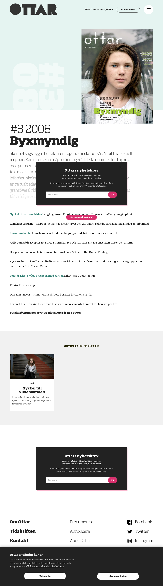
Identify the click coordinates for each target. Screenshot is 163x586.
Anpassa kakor (118, 576)
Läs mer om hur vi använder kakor (47, 566)
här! (51, 313)
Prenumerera (128, 10)
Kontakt (19, 541)
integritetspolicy (98, 471)
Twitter (142, 532)
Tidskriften (23, 532)
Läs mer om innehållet (81, 217)
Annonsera (80, 532)
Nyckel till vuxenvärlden (26, 214)
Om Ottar (20, 522)
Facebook (143, 522)
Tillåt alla (45, 576)
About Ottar (80, 541)
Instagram (144, 541)
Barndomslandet (21, 233)
